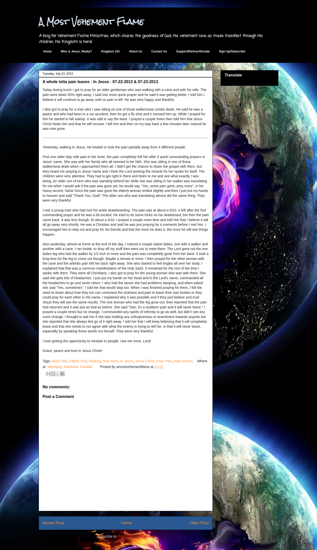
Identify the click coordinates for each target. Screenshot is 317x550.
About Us (135, 51)
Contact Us (159, 51)
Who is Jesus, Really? (76, 51)
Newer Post (53, 523)
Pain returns (183, 361)
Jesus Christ (144, 361)
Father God (78, 361)
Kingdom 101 (110, 51)
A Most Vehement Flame (91, 21)
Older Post (199, 523)
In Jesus (126, 361)
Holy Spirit (110, 361)
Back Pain (59, 361)
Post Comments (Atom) (136, 536)
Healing (95, 361)
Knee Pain (164, 361)
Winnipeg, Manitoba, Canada (69, 367)
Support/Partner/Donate (193, 51)
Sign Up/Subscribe (232, 51)
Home (47, 51)
